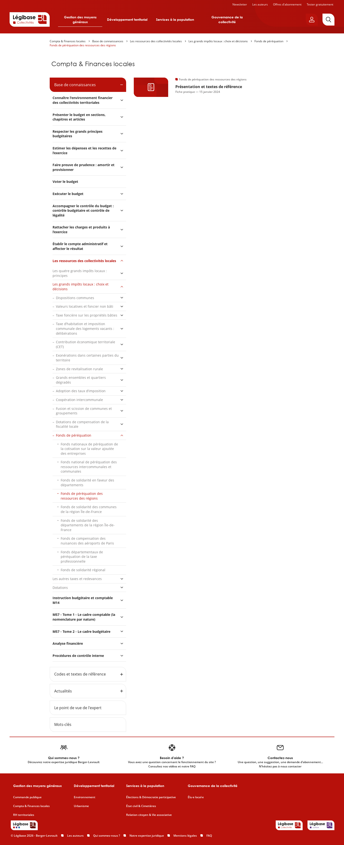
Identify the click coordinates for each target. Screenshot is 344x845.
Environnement (84, 797)
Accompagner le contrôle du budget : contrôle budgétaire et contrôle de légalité (83, 210)
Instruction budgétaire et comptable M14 (83, 600)
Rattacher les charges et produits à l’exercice (81, 229)
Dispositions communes (75, 298)
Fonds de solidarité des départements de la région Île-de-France (88, 525)
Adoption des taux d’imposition (81, 391)
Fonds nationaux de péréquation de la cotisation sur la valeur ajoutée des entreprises (89, 449)
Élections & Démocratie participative (151, 797)
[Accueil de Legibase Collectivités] (30, 19)
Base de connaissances (107, 41)
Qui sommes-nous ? (106, 836)
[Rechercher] (328, 20)
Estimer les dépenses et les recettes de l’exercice (84, 150)
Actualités (63, 691)
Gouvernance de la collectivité (227, 19)
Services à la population (175, 19)
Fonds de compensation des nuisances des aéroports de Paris (87, 540)
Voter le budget (65, 181)
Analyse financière (68, 643)
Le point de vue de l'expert (78, 707)
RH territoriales (23, 815)
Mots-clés (62, 724)
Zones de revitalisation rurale (79, 369)
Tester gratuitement (320, 4)
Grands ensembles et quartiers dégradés (81, 380)
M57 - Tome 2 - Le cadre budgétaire (81, 631)
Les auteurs (260, 4)
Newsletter (239, 4)
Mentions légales (185, 836)
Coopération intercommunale (79, 399)
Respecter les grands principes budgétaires (77, 133)
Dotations (60, 587)
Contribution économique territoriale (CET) (85, 344)
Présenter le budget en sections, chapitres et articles (79, 117)
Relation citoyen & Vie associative (149, 815)
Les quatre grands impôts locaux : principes (80, 273)
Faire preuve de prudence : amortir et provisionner (83, 167)
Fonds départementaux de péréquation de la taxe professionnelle (82, 557)
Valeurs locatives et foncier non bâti (84, 306)
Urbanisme (81, 806)
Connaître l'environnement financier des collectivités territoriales (83, 100)
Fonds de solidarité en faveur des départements (87, 482)
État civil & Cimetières (141, 806)
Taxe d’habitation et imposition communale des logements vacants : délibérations (85, 328)
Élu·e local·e (196, 797)
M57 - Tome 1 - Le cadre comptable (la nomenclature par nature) (84, 617)
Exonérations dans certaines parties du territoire (87, 357)
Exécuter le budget (68, 193)
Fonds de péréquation (268, 41)
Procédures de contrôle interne (79, 655)
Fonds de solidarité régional (83, 570)
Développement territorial (127, 19)
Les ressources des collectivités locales (156, 41)
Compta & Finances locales (68, 41)
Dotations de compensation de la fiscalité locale (82, 424)
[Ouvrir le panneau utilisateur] (312, 20)
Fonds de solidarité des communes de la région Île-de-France (89, 509)
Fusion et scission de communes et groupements (84, 411)
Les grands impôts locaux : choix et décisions (218, 41)
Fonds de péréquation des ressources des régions (83, 45)
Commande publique (27, 797)
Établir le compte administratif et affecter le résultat (80, 246)
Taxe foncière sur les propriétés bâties (86, 315)
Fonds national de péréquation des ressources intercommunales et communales (89, 467)
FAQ (209, 836)
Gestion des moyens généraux (80, 19)
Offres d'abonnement (287, 4)
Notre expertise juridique (146, 836)
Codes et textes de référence (80, 674)
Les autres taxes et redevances (77, 578)
